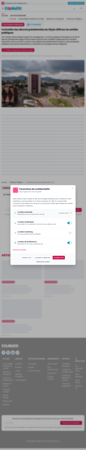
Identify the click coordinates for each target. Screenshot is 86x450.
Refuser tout (26, 258)
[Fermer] (72, 188)
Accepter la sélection (42, 258)
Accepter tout (59, 258)
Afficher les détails (19, 250)
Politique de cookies (43, 262)
